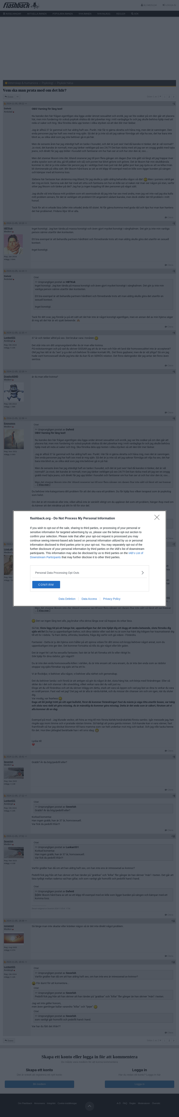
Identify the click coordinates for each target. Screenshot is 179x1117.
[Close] (158, 518)
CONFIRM (51, 584)
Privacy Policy (111, 599)
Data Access (89, 599)
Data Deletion (67, 599)
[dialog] (89, 559)
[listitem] (89, 572)
